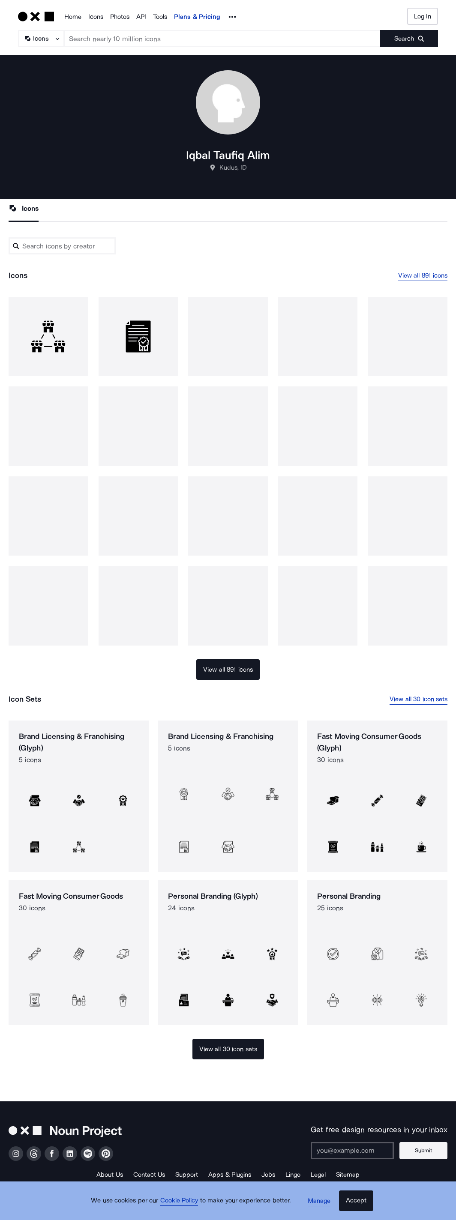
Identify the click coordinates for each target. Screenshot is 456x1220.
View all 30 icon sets (418, 699)
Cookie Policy (182, 1205)
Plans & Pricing (197, 17)
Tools (160, 17)
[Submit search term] (409, 38)
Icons (95, 17)
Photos (119, 17)
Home (72, 17)
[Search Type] (40, 38)
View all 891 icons (423, 275)
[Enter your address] (355, 1150)
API (141, 17)
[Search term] (222, 38)
